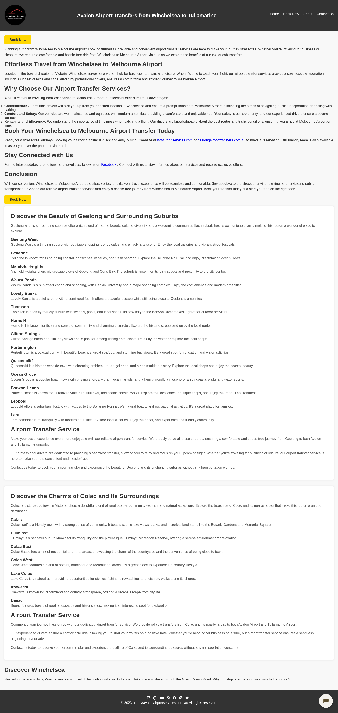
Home (274, 14)
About (307, 14)
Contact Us (325, 14)
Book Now (291, 14)
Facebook (109, 164)
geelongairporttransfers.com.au (222, 140)
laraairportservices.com (175, 140)
